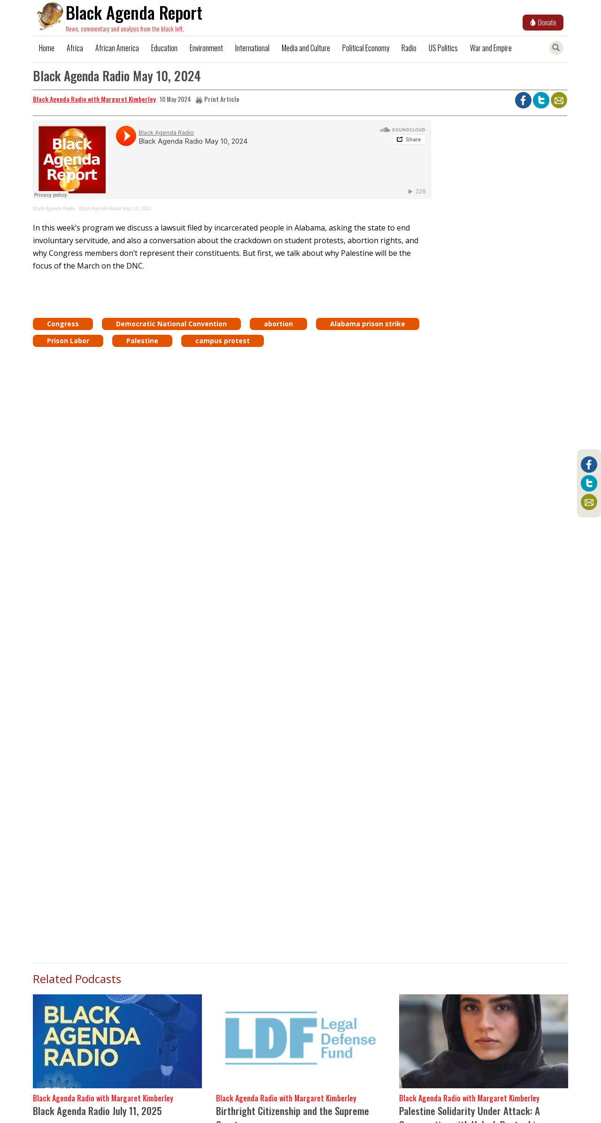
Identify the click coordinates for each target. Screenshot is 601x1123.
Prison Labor (68, 340)
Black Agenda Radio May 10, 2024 (115, 208)
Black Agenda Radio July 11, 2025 (97, 1110)
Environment (206, 48)
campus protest (222, 340)
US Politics (443, 48)
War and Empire (491, 48)
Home (46, 48)
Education (164, 48)
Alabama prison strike (367, 323)
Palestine (142, 340)
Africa (75, 48)
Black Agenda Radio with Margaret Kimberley (94, 99)
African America (117, 48)
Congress (63, 323)
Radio (408, 48)
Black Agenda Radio (54, 208)
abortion (278, 323)
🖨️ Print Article (217, 99)
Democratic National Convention (171, 323)
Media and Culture (306, 48)
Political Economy (365, 48)
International (252, 48)
